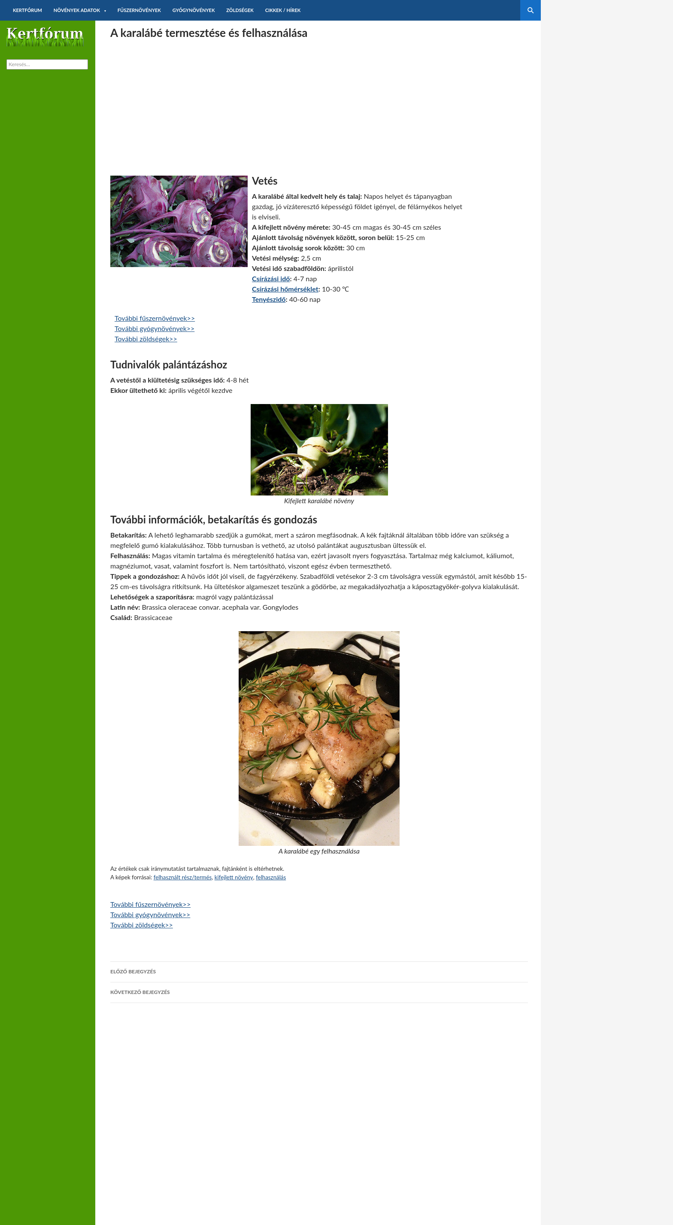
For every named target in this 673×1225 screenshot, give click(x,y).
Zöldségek (240, 10)
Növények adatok (77, 10)
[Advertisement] (319, 103)
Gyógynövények (194, 10)
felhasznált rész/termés (183, 877)
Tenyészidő (268, 299)
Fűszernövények (139, 10)
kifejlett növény (234, 877)
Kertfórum (27, 10)
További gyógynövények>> (154, 328)
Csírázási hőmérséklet (285, 289)
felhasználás (271, 877)
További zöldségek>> (146, 338)
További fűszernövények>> (155, 318)
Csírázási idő (271, 278)
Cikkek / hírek (283, 10)
